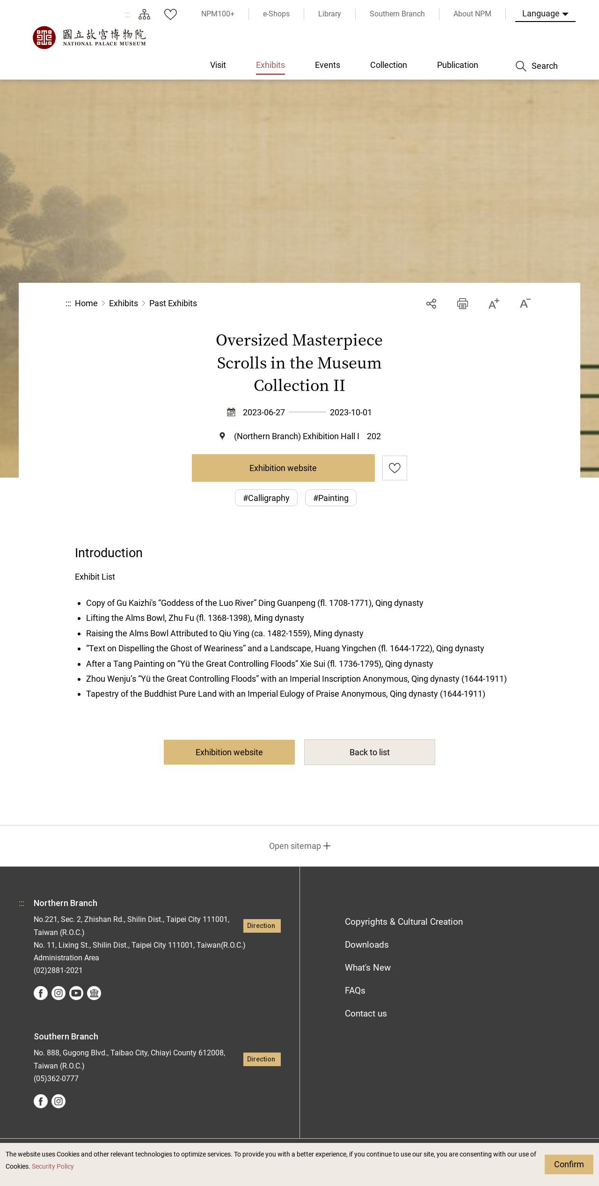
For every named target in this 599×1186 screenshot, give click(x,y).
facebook (41, 993)
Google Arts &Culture (94, 993)
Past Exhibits (173, 303)
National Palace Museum (88, 37)
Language (541, 13)
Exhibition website (283, 468)
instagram (58, 993)
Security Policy (53, 1167)
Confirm (569, 1164)
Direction (261, 926)
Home (86, 303)
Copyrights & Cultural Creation (404, 921)
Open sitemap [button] (295, 846)
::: (127, 14)
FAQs (355, 990)
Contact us (366, 1013)
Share (431, 303)
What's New (368, 967)
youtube (76, 993)
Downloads (367, 944)
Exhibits (123, 303)
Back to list (370, 752)
